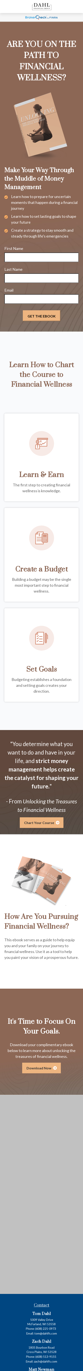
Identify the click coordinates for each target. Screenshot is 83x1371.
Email (8, 290)
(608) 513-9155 (45, 1356)
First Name (13, 248)
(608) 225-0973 (45, 1328)
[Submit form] (41, 315)
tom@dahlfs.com (45, 1333)
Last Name (13, 269)
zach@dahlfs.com (45, 1361)
